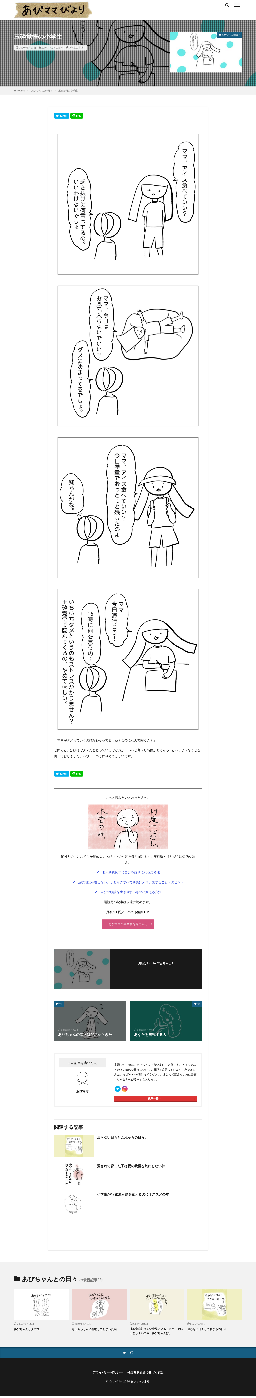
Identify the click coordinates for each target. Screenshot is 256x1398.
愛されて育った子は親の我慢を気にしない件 (133, 1167)
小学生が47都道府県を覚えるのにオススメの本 (135, 1195)
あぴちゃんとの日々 (52, 47)
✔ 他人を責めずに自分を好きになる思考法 (128, 872)
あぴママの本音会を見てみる (128, 924)
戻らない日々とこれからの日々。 (124, 1138)
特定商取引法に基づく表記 (146, 1374)
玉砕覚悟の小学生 (68, 90)
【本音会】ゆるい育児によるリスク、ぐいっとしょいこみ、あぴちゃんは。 (157, 1333)
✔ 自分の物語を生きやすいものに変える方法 (128, 892)
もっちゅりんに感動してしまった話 (96, 1330)
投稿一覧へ (155, 1099)
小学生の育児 (76, 47)
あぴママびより (140, 1383)
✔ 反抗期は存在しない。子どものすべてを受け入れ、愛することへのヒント (128, 882)
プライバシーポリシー (107, 1374)
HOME (21, 90)
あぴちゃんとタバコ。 (29, 1330)
